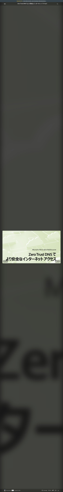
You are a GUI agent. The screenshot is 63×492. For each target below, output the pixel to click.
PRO (12, 490)
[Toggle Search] (57, 4)
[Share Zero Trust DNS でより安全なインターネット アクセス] (53, 490)
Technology (44, 490)
